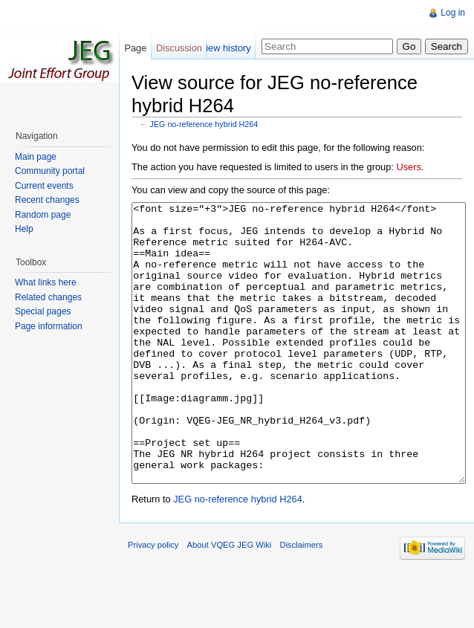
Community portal (50, 171)
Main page (35, 157)
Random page (43, 215)
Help (24, 229)
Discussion (179, 48)
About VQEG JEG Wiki (229, 600)
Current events (44, 186)
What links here (46, 282)
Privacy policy (153, 600)
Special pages (43, 311)
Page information (48, 326)
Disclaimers (301, 600)
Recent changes (47, 200)
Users (408, 166)
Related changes (48, 297)
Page (135, 48)
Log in (453, 12)
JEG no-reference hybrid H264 (204, 124)
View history (225, 48)
